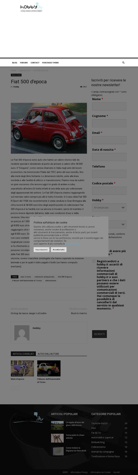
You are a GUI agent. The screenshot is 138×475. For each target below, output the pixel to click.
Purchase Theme (50, 62)
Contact (35, 62)
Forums (24, 62)
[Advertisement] (69, 35)
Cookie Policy (72, 243)
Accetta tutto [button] (59, 249)
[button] (123, 62)
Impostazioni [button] (41, 249)
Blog (14, 62)
